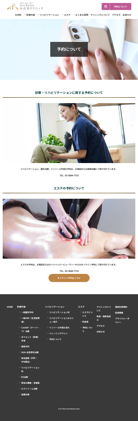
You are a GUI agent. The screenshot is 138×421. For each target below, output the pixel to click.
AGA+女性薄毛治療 (30, 352)
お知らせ (127, 14)
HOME (18, 14)
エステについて (87, 314)
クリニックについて (100, 14)
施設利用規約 (121, 306)
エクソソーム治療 (29, 388)
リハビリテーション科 (30, 369)
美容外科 (25, 346)
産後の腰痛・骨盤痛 (30, 382)
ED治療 (24, 377)
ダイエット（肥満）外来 (30, 339)
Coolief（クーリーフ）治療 (30, 329)
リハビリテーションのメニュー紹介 (61, 320)
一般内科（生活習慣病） (30, 320)
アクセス (116, 14)
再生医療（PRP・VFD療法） (29, 360)
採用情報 (119, 312)
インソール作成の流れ (59, 327)
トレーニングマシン (58, 333)
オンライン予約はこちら (69, 277)
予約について (120, 6)
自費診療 (25, 394)
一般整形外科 (27, 312)
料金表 (85, 321)
